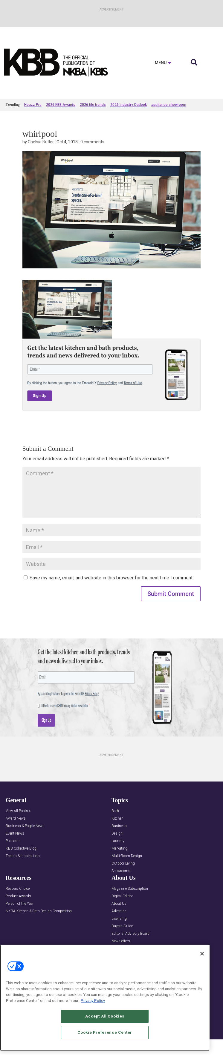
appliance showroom (168, 105)
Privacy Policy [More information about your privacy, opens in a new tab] (93, 1007)
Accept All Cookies (104, 1022)
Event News (15, 833)
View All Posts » (18, 811)
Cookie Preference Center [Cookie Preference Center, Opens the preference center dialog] (104, 1038)
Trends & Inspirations (23, 856)
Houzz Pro (33, 105)
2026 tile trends (93, 105)
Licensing (119, 919)
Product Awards (18, 896)
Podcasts (13, 841)
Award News (16, 818)
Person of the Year (19, 904)
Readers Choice (18, 889)
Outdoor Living (123, 863)
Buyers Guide (122, 926)
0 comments (92, 141)
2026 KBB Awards (60, 105)
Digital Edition (122, 896)
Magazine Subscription (129, 889)
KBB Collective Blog (21, 848)
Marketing (119, 848)
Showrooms (120, 871)
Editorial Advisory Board (130, 934)
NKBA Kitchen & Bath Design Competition (39, 911)
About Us (118, 904)
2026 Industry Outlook (128, 105)
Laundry (117, 841)
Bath (115, 811)
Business (119, 826)
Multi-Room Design (126, 856)
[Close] (202, 960)
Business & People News (25, 826)
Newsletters (120, 941)
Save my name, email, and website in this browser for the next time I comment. (111, 578)
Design (117, 833)
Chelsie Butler (41, 141)
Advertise (118, 911)
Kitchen (117, 818)
